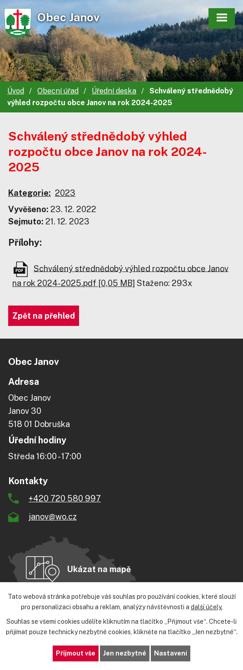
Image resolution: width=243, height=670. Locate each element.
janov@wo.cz (53, 516)
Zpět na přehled (43, 315)
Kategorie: (29, 193)
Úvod (15, 91)
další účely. (207, 607)
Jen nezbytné (124, 653)
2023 (65, 193)
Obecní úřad (58, 91)
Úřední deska (114, 91)
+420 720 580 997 (65, 498)
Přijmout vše (75, 653)
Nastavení (170, 653)
